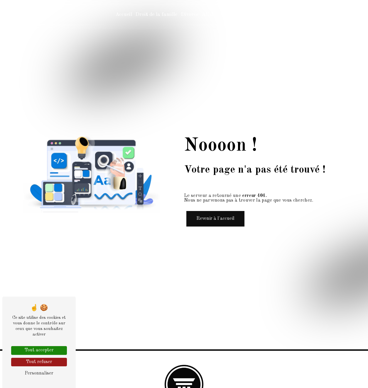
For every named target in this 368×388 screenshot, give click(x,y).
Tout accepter (39, 350)
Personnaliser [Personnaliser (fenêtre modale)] (39, 373)
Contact (243, 14)
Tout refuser (39, 362)
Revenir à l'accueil (215, 218)
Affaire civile (216, 14)
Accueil (123, 14)
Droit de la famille (156, 14)
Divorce (189, 14)
